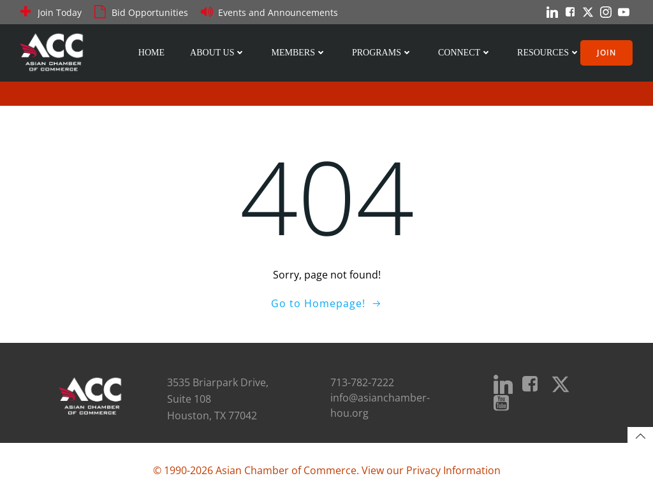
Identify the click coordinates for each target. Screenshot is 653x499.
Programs (382, 52)
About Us (218, 52)
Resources (548, 52)
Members (298, 52)
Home (151, 52)
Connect (465, 52)
